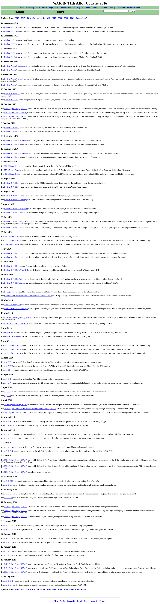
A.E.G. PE (8, 425)
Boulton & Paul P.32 (12, 196)
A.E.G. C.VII (9, 526)
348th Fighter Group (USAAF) (15, 568)
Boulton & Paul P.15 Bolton (14, 257)
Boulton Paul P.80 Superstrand (15, 66)
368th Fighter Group (12, 353)
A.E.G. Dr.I (8, 498)
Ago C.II (7, 396)
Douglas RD (9, 332)
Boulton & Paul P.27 (12, 228)
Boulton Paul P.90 (11, 40)
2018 (17, 18)
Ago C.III (7, 379)
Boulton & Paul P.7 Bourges (14, 283)
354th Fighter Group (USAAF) (15, 511)
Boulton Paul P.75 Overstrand (15, 79)
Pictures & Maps (133, 8)
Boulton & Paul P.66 (12, 144)
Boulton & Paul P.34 (12, 183)
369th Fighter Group (12, 236)
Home (22, 8)
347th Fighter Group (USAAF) (15, 564)
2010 (66, 18)
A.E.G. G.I (8, 485)
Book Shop (30, 8)
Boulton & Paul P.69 (12, 132)
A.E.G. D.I (8, 494)
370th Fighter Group (12, 240)
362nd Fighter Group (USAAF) (16, 405)
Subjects (95, 8)
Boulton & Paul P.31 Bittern (14, 213)
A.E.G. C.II (8, 551)
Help (56, 601)
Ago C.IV (7, 383)
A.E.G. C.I (8, 585)
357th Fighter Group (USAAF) (15, 460)
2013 (48, 18)
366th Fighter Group (12, 345)
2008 (78, 18)
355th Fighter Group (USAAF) (15, 517)
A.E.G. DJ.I (8, 481)
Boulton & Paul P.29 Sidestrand (16, 209)
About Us (94, 601)
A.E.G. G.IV (9, 434)
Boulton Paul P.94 (11, 31)
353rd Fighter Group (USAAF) (15, 507)
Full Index (86, 8)
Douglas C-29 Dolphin (12, 336)
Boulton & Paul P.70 (12, 94)
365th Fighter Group (12, 413)
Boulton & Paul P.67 (12, 128)
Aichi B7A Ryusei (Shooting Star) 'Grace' (19, 318)
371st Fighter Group (11, 244)
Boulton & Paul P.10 (12, 266)
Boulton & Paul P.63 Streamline (16, 140)
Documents (121, 8)
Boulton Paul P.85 (11, 70)
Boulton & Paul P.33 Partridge (15, 200)
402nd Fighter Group (12, 174)
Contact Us (70, 601)
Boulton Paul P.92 (11, 27)
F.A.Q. (62, 601)
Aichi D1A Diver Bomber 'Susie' (16, 324)
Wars (38, 8)
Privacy (103, 601)
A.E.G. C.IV (8, 538)
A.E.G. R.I (8, 421)
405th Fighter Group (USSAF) (15, 113)
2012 (54, 18)
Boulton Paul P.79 (11, 85)
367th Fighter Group (12, 349)
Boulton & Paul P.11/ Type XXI (16, 270)
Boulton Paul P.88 (11, 53)
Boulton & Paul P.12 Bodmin (15, 253)
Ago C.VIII (8, 366)
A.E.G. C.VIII (9, 529)
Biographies (53, 8)
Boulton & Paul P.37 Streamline (16, 153)
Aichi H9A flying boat (12, 305)
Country (112, 8)
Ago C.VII (8, 362)
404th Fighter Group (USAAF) (15, 109)
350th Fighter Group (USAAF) (15, 572)
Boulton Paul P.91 (11, 44)
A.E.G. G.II (8, 447)
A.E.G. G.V (8, 438)
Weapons (71, 8)
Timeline (63, 8)
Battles (44, 8)
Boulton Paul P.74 (11, 100)
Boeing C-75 (9, 292)
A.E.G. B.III (8, 581)
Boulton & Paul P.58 (12, 157)
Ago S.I (7, 370)
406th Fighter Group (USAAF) (15, 116)
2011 (60, 18)
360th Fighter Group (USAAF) (15, 472)
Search (79, 601)
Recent (86, 601)
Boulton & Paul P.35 (12, 187)
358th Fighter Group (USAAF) (15, 466)
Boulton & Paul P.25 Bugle (14, 222)
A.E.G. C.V (8, 542)
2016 (29, 18)
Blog (78, 8)
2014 (41, 18)
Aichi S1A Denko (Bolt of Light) (16, 309)
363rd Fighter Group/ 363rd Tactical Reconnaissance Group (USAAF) (30, 409)
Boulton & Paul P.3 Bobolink (15, 279)
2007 (84, 18)
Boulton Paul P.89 (11, 57)
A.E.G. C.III (8, 555)
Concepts (103, 8)
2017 (23, 18)
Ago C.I (7, 392)
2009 (72, 18)
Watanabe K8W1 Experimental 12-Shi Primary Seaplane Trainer (28, 296)
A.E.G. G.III (8, 451)
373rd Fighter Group (12, 170)
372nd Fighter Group (12, 166)
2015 (35, 18)
